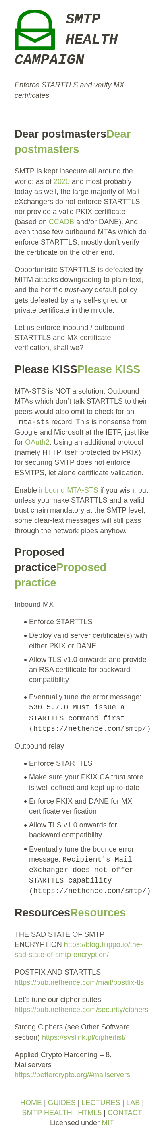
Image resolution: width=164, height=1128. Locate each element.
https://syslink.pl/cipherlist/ (84, 1037)
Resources (98, 913)
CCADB (61, 222)
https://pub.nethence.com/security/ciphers (81, 1010)
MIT (108, 1123)
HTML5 (90, 1113)
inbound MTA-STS (68, 490)
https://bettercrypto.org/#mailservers (72, 1075)
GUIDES (62, 1103)
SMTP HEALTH (47, 1113)
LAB (133, 1103)
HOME (31, 1103)
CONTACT (125, 1113)
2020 (62, 181)
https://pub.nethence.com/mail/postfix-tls (79, 982)
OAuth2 (37, 442)
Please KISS (108, 369)
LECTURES (100, 1103)
